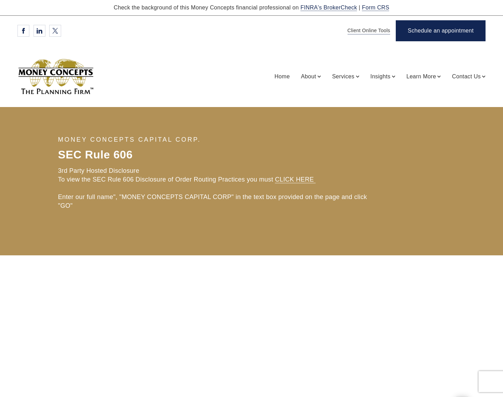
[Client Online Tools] (368, 31)
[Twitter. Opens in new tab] (55, 31)
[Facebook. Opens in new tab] (23, 31)
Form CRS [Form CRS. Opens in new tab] (375, 7)
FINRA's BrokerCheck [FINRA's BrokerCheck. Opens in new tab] (328, 7)
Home (282, 76)
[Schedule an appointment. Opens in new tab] (441, 30)
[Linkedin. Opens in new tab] (39, 31)
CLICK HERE (295, 179)
